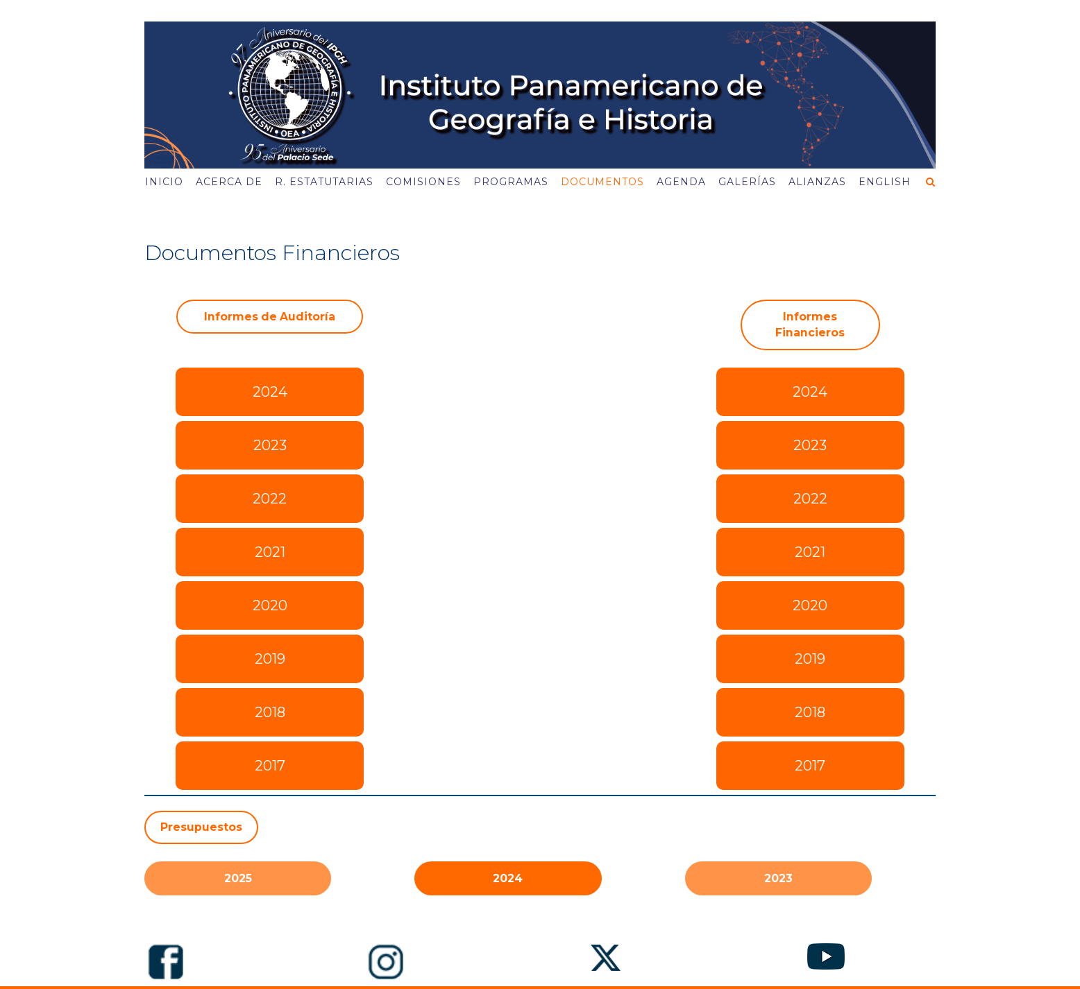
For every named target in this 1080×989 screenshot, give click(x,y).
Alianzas (817, 181)
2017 (270, 765)
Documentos (602, 181)
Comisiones (423, 181)
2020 (270, 605)
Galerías (747, 181)
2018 (270, 712)
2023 (270, 445)
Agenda (681, 181)
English (885, 181)
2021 (270, 552)
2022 (270, 498)
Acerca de (229, 181)
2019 (270, 659)
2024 (270, 392)
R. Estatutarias (324, 181)
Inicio (164, 181)
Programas (510, 181)
